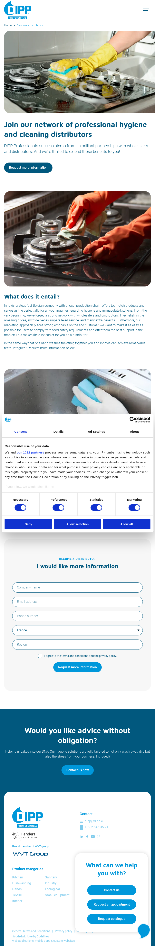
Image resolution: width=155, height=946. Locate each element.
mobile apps (42, 940)
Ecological (52, 889)
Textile (17, 895)
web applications (23, 940)
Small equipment (57, 895)
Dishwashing (21, 883)
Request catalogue (111, 918)
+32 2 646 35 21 (96, 827)
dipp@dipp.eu (95, 821)
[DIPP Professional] (18, 10)
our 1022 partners (30, 452)
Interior (17, 901)
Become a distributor (30, 25)
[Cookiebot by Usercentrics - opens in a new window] (132, 420)
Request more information (28, 167)
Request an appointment (111, 904)
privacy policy (107, 655)
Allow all (126, 524)
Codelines (43, 936)
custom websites (64, 940)
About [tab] (134, 431)
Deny (28, 524)
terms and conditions (74, 655)
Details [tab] (59, 431)
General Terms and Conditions (31, 931)
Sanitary (51, 877)
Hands (17, 889)
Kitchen (17, 877)
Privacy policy (63, 931)
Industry (51, 883)
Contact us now (77, 770)
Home (8, 25)
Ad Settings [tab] (96, 431)
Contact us (111, 890)
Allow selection (77, 524)
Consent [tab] (20, 431)
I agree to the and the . (80, 655)
